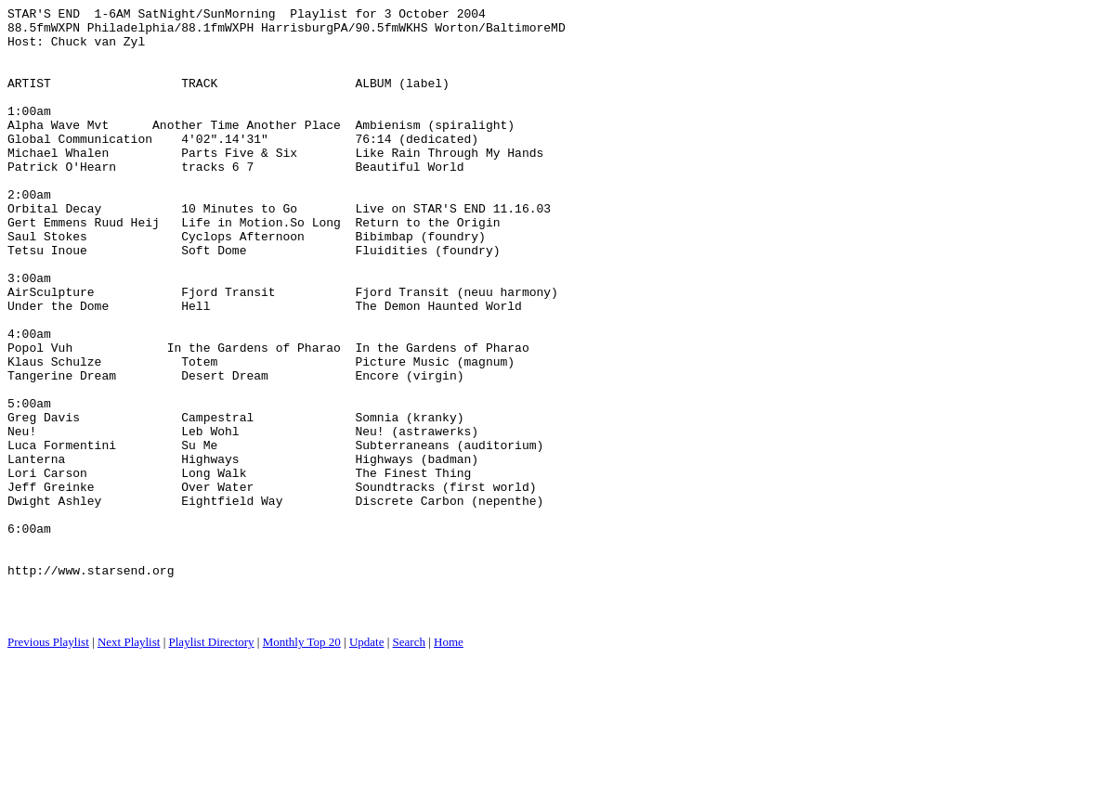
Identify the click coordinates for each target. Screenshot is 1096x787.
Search (409, 764)
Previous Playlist (48, 764)
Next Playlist (129, 764)
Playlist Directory (211, 764)
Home (448, 764)
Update (367, 764)
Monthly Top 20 (302, 764)
